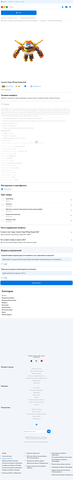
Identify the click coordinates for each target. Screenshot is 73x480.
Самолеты (43, 20)
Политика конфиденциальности (36, 376)
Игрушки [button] (4, 302)
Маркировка (7, 189)
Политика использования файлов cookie (36, 378)
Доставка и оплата (36, 368)
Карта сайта (37, 383)
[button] (18, 13)
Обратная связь (36, 380)
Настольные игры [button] (7, 310)
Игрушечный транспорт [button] (9, 300)
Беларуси (46, 442)
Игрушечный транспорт (27, 18)
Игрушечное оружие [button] (8, 298)
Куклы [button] (4, 312)
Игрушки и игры (12, 18)
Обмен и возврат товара (36, 371)
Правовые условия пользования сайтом (36, 438)
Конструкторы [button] (6, 307)
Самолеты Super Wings (55, 20)
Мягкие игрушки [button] (7, 314)
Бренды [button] (4, 295)
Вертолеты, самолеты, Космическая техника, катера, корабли (19, 20)
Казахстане (39, 442)
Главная (3, 18)
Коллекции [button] (5, 305)
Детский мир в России (30, 442)
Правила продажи (36, 373)
